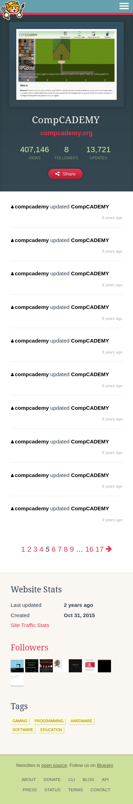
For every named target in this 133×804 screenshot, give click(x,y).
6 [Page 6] (53, 549)
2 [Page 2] (29, 549)
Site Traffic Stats (30, 625)
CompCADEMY (90, 206)
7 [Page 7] (60, 549)
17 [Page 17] (99, 549)
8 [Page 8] (66, 549)
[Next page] (109, 549)
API (105, 779)
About (29, 779)
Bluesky (105, 765)
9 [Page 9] (72, 549)
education (51, 730)
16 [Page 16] (89, 549)
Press (30, 789)
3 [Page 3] (35, 549)
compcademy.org (66, 133)
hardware (81, 721)
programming (49, 721)
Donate (52, 779)
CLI (71, 779)
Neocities (25, 765)
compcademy (30, 206)
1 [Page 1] (23, 549)
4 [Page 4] (41, 549)
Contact (100, 789)
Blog (88, 779)
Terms (75, 789)
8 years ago (112, 218)
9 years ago (112, 486)
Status (53, 789)
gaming (20, 721)
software (22, 730)
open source (54, 765)
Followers (29, 647)
